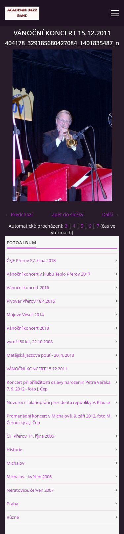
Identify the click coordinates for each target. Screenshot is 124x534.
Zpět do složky (67, 214)
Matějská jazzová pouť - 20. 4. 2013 (40, 355)
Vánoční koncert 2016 (28, 287)
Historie (14, 449)
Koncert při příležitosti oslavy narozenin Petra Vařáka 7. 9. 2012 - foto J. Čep (58, 385)
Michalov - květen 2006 (29, 477)
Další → (110, 214)
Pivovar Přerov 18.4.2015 (31, 301)
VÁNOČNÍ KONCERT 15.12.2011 (37, 369)
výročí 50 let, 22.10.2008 (30, 342)
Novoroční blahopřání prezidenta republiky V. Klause (58, 402)
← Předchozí (19, 214)
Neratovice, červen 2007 (30, 490)
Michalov (15, 463)
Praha (12, 504)
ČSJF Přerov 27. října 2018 (31, 260)
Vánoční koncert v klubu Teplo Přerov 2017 (48, 274)
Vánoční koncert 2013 (28, 328)
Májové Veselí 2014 (25, 314)
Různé (13, 517)
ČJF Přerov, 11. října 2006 (30, 436)
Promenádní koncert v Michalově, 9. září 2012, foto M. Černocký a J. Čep (59, 419)
